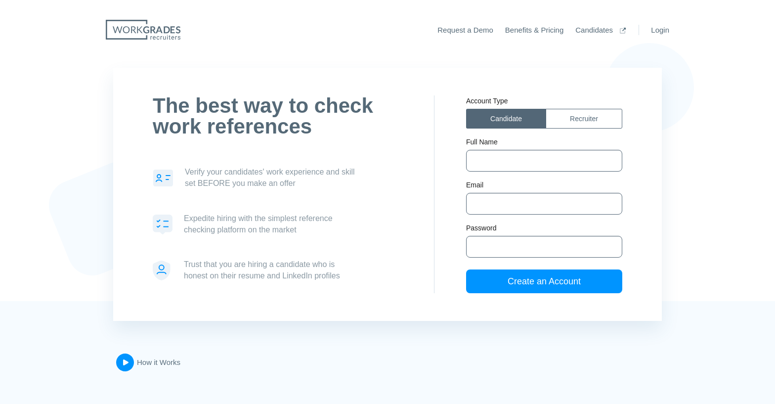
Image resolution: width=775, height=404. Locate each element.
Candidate (506, 119)
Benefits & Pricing (534, 30)
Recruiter (584, 119)
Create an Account (544, 281)
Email (474, 185)
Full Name (482, 142)
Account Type (487, 101)
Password (481, 228)
